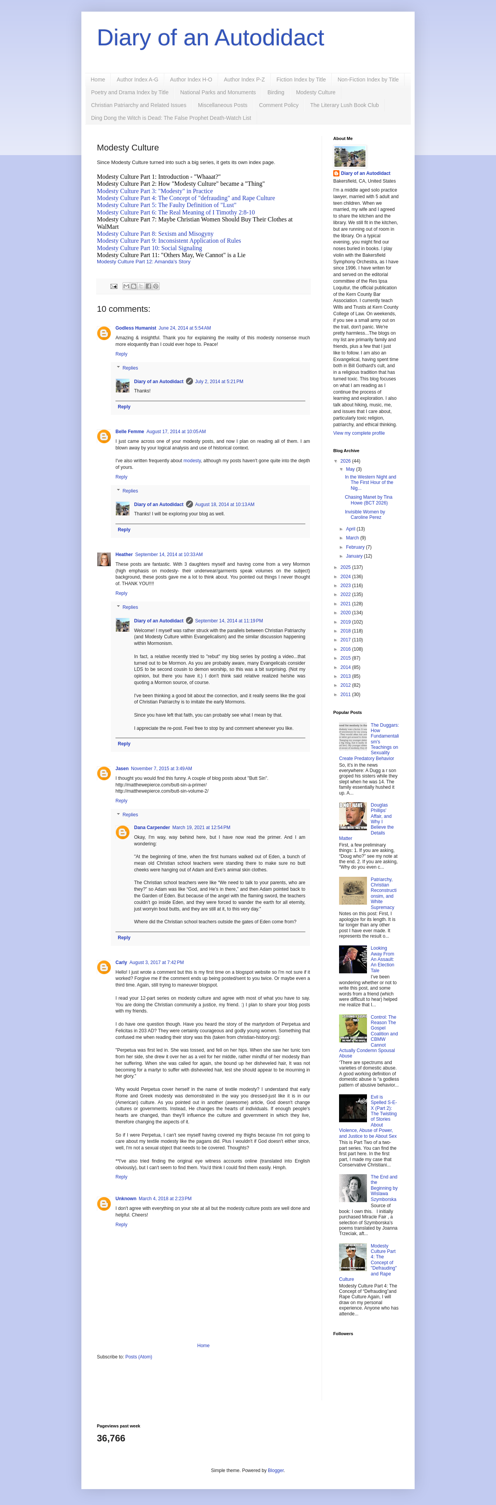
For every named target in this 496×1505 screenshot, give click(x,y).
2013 (346, 676)
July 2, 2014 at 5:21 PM (219, 381)
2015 (346, 658)
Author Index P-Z (244, 79)
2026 (346, 461)
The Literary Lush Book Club (344, 105)
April (351, 529)
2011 (346, 694)
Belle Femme (129, 431)
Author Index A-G (137, 79)
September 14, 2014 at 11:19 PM (229, 621)
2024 (346, 576)
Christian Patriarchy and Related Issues (138, 105)
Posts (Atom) (138, 1357)
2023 (346, 585)
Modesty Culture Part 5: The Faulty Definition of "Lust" (166, 205)
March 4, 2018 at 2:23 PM (165, 1198)
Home (98, 79)
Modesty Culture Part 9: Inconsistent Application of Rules (170, 240)
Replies (130, 368)
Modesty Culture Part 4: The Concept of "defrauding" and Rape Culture (187, 198)
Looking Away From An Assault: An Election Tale (382, 959)
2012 (346, 685)
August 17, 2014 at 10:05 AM (176, 431)
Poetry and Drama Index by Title (130, 92)
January (355, 556)
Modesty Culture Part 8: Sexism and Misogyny (155, 233)
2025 (346, 567)
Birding (275, 92)
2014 (346, 667)
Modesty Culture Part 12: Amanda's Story (143, 261)
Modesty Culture (316, 92)
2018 (346, 631)
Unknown (125, 1198)
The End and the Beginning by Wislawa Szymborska (384, 1188)
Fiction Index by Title (301, 79)
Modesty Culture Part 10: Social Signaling (150, 248)
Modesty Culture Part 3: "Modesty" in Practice (155, 191)
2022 (346, 594)
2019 (346, 622)
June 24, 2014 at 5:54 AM (184, 328)
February (356, 547)
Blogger (276, 1470)
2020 (346, 612)
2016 (346, 649)
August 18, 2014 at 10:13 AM (225, 504)
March (353, 538)
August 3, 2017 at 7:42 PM (156, 962)
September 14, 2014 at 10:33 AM (169, 554)
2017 (346, 640)
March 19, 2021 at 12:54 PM (201, 827)
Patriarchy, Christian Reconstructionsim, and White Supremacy (384, 893)
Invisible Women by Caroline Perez (365, 514)
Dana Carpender (152, 827)
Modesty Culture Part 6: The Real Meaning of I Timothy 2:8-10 (177, 212)
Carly (121, 962)
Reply (121, 354)
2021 (346, 603)
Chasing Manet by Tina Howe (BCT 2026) (369, 499)
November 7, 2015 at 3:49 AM (161, 768)
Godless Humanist (135, 328)
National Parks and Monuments (218, 92)
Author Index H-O (191, 79)
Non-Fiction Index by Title (368, 79)
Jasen (122, 768)
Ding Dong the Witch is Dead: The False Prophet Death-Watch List (171, 118)
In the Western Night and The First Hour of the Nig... (370, 482)
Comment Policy (279, 105)
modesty (192, 460)
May (351, 469)
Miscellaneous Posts (223, 105)
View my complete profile (359, 433)
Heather (124, 554)
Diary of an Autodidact (210, 37)
